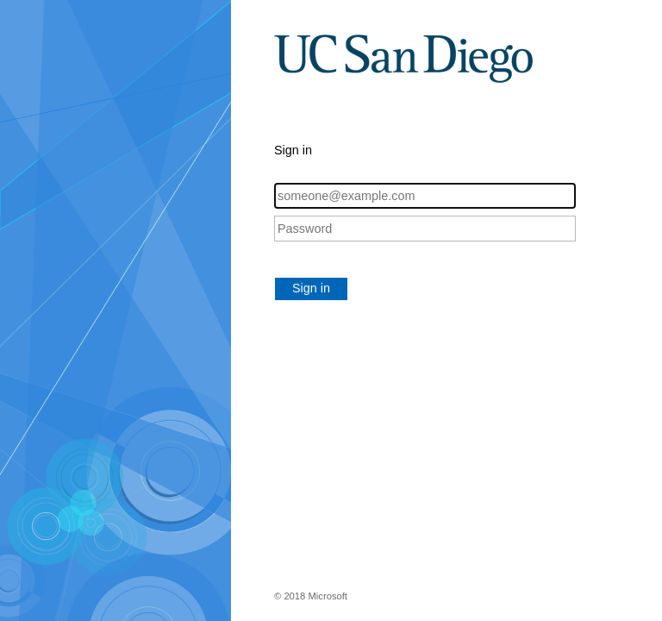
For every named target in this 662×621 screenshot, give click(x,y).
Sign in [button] (311, 288)
